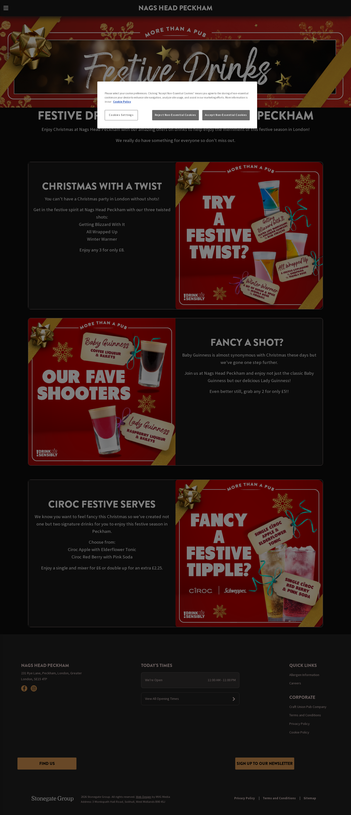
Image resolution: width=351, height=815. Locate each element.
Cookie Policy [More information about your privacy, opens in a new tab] (122, 101)
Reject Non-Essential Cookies (175, 115)
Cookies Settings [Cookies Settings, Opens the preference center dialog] (121, 115)
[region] (177, 105)
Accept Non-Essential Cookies (226, 115)
